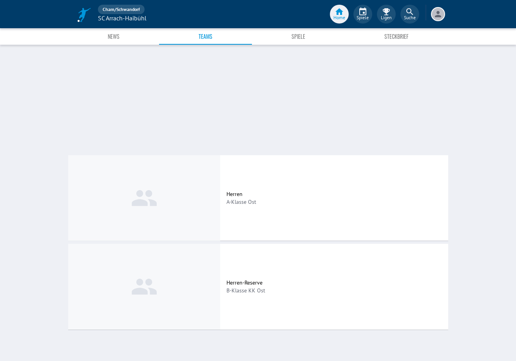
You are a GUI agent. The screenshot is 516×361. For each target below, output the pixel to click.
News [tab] (113, 36)
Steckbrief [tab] (396, 36)
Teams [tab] (205, 36)
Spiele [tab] (298, 36)
